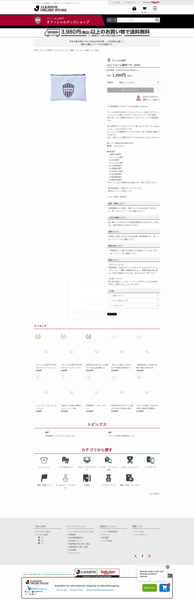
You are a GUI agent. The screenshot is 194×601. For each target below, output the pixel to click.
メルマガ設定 (107, 541)
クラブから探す (42, 535)
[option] (68, 88)
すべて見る (154, 494)
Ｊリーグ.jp (116, 2)
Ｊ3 (42, 543)
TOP (36, 50)
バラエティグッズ (61, 50)
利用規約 (72, 535)
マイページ (106, 535)
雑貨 (72, 50)
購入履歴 (105, 538)
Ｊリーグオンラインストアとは (81, 532)
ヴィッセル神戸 (46, 50)
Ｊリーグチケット (129, 2)
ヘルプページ (124, 211)
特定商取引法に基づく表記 (79, 544)
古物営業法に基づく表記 (78, 547)
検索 (157, 20)
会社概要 (72, 550)
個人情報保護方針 (76, 538)
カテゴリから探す (43, 532)
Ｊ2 (42, 540)
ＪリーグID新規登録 (109, 532)
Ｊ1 (42, 537)
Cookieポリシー (75, 541)
